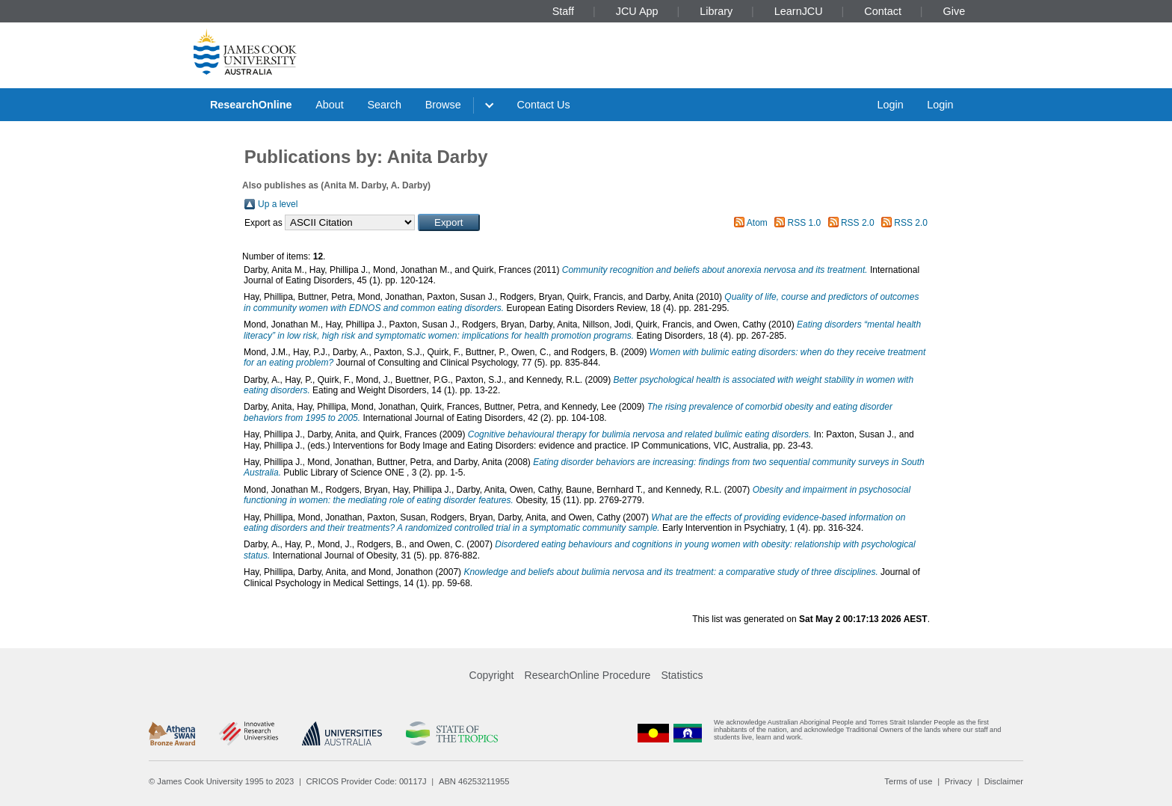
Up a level (277, 204)
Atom (757, 223)
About (329, 105)
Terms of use (908, 781)
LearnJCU (798, 11)
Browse (443, 105)
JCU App (637, 11)
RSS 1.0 (804, 223)
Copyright (491, 675)
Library (716, 11)
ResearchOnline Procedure (588, 675)
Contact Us (543, 105)
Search (384, 105)
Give (954, 11)
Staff (563, 11)
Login (890, 105)
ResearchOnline (251, 105)
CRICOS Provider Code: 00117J (366, 781)
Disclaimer (1003, 781)
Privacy (958, 781)
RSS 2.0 (858, 223)
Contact (882, 11)
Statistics (682, 675)
